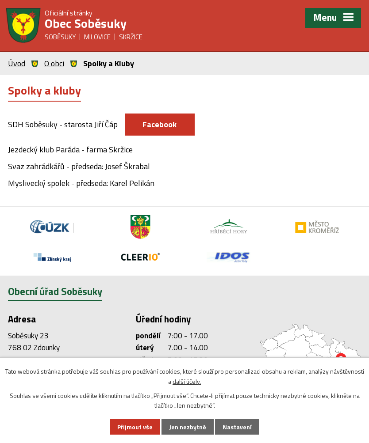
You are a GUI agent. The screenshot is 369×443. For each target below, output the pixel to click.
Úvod (16, 63)
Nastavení (237, 427)
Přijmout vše (135, 427)
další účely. (187, 381)
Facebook (160, 124)
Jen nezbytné (187, 427)
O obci (54, 63)
